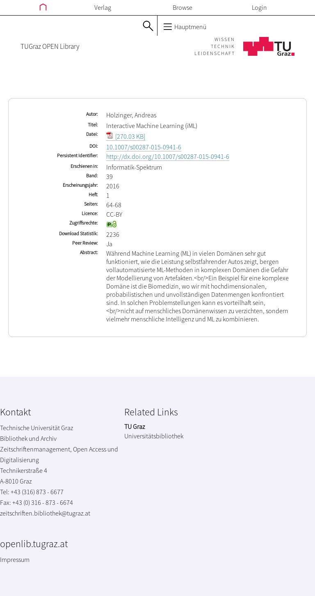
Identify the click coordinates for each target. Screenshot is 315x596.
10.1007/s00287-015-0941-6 (143, 147)
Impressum (15, 559)
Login (259, 7)
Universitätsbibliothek (153, 436)
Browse (182, 7)
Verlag (102, 7)
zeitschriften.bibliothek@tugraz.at (45, 513)
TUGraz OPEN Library (50, 46)
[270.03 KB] (125, 136)
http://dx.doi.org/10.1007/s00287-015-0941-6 (167, 156)
